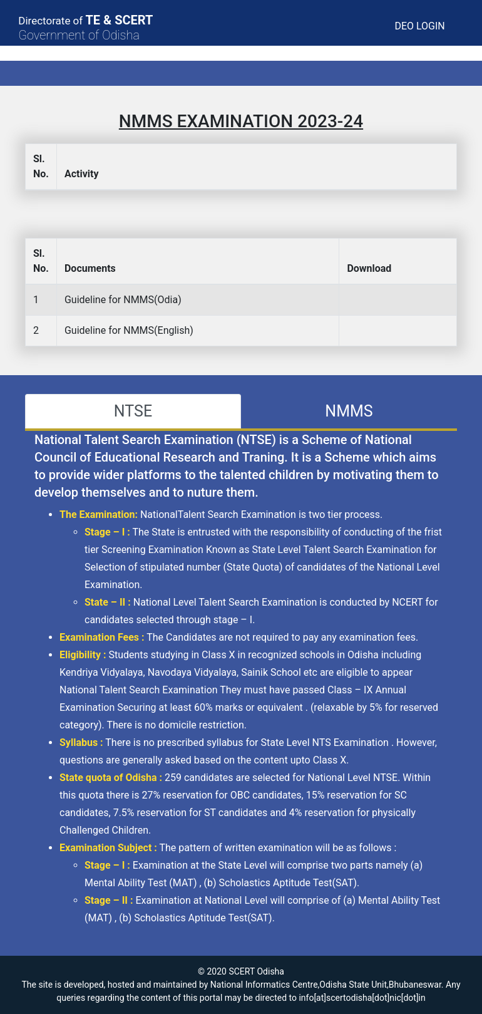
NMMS (348, 411)
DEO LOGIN (419, 26)
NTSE (133, 411)
